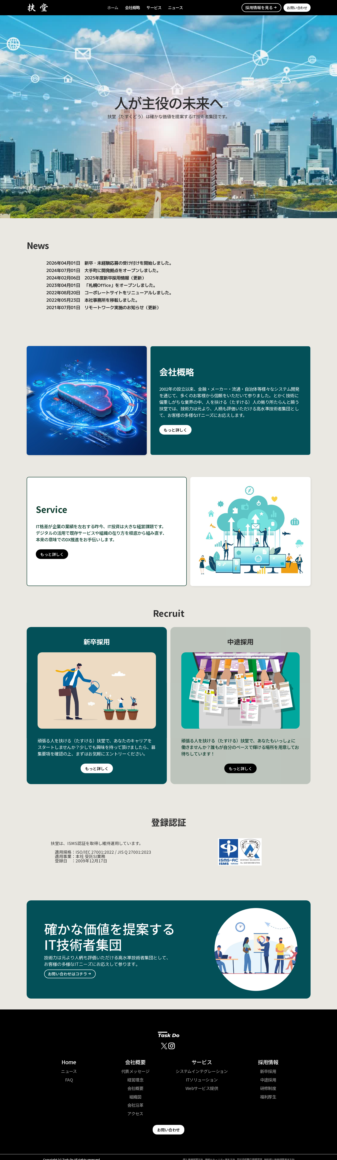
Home (69, 1062)
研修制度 (268, 1088)
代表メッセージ (135, 1071)
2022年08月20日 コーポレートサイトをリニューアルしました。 (110, 293)
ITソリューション (202, 1079)
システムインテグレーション (202, 1071)
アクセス (135, 1113)
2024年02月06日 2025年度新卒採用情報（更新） (96, 278)
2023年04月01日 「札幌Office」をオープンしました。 (101, 285)
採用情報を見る (261, 7)
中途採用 (268, 1079)
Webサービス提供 (201, 1088)
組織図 (135, 1096)
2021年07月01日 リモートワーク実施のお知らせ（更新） (105, 307)
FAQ (69, 1079)
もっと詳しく (175, 430)
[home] (37, 7)
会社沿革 (135, 1105)
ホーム (112, 7)
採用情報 (268, 1062)
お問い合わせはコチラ (70, 974)
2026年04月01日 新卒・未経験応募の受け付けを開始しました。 (112, 263)
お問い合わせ (297, 7)
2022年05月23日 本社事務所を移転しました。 (95, 300)
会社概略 (132, 7)
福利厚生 (268, 1096)
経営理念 (135, 1079)
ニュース (175, 7)
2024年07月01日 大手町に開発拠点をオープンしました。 (105, 270)
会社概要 (135, 1062)
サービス (153, 7)
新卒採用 (268, 1071)
